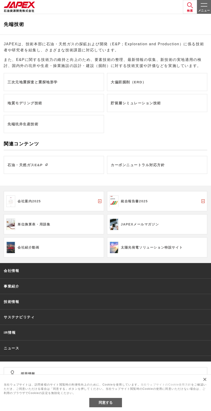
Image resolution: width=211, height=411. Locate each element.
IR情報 (10, 332)
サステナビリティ (19, 317)
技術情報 (11, 302)
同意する (106, 402)
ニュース (11, 348)
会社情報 (11, 271)
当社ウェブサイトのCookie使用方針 (166, 384)
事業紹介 (11, 286)
